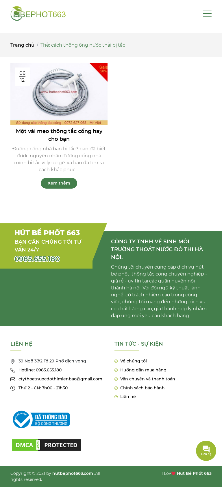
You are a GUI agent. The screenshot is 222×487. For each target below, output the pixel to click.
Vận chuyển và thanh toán (147, 379)
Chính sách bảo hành (142, 388)
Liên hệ (128, 396)
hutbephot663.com (72, 473)
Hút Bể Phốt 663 (194, 473)
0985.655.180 (37, 259)
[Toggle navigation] (207, 13)
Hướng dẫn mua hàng (143, 370)
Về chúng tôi (133, 361)
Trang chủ (22, 45)
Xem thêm (59, 183)
